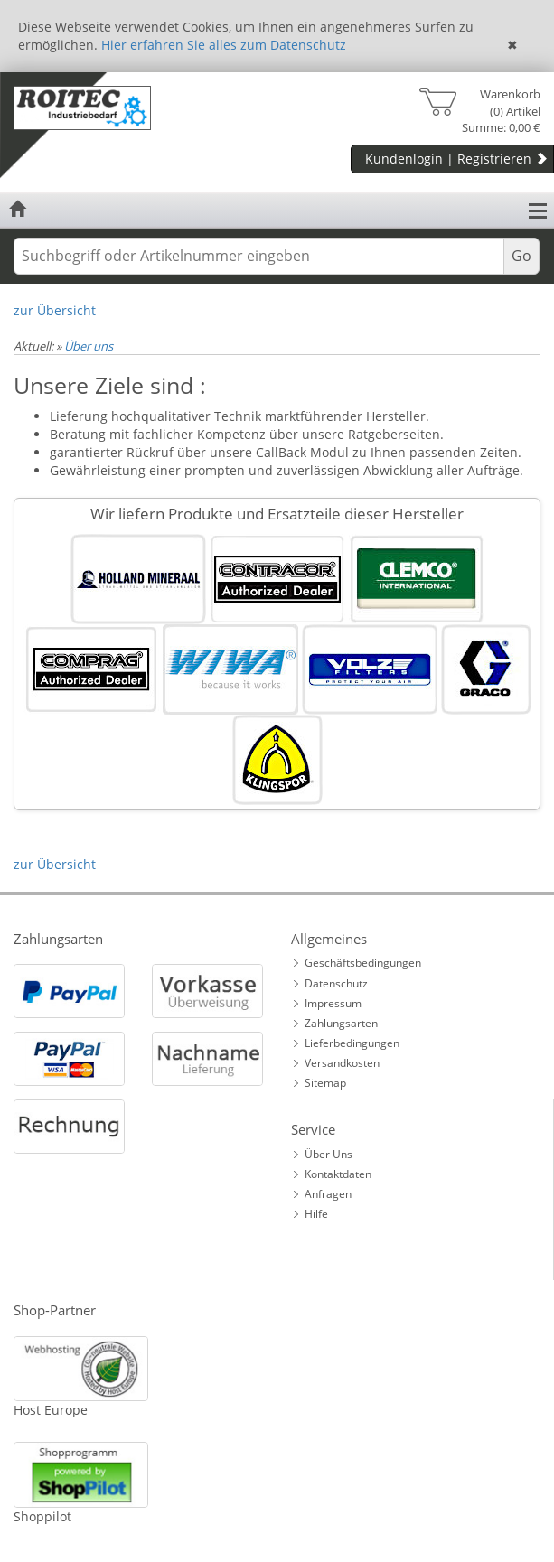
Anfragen (328, 1194)
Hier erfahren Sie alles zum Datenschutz (223, 44)
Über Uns (328, 1154)
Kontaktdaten (338, 1174)
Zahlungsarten (341, 1023)
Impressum (333, 1003)
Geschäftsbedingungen (363, 962)
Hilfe (316, 1213)
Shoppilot (42, 1516)
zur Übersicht (55, 310)
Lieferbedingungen (352, 1043)
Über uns (88, 346)
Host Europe (51, 1409)
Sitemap (325, 1082)
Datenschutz (336, 983)
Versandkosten (342, 1063)
